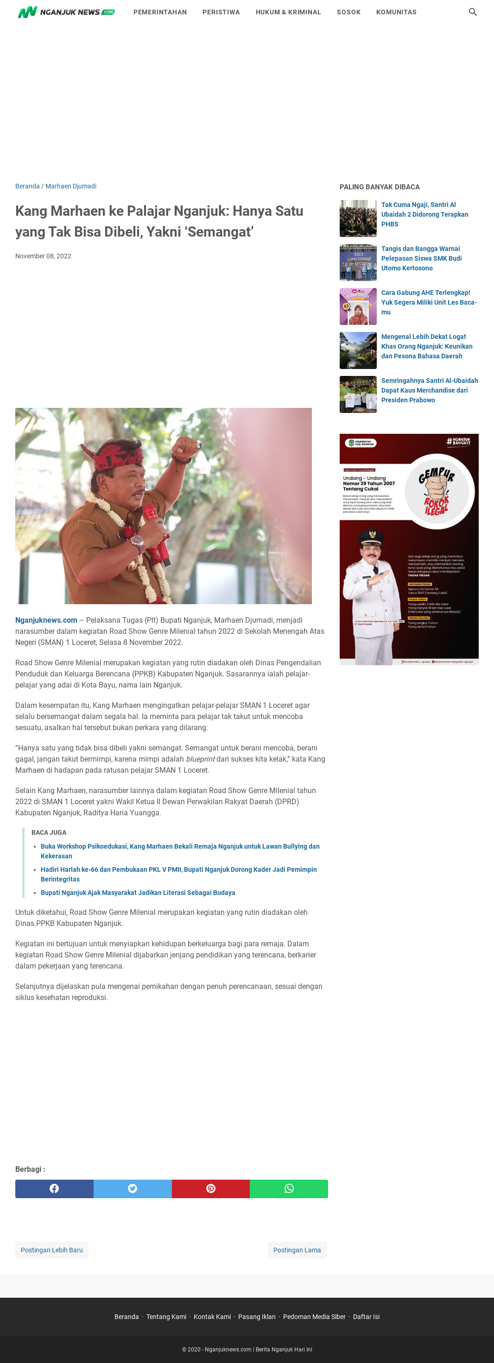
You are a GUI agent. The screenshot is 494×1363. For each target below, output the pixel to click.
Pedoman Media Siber (314, 1316)
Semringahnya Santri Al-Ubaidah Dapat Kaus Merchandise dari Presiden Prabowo (429, 390)
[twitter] (133, 1189)
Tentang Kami (166, 1316)
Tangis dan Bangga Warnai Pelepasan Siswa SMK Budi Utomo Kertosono (421, 258)
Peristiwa (221, 12)
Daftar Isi (366, 1316)
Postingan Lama (297, 1250)
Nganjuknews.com (46, 620)
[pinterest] (211, 1189)
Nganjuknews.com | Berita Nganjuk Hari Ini (258, 1349)
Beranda (126, 1316)
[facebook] (54, 1189)
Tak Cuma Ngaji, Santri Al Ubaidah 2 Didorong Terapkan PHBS (425, 214)
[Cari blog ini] (473, 12)
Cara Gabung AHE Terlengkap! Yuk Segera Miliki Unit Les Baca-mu (429, 302)
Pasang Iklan (257, 1316)
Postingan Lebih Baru (52, 1250)
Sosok (349, 12)
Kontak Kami (212, 1316)
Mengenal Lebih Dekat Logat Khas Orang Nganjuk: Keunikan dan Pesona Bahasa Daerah (427, 346)
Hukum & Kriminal (289, 12)
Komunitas (396, 12)
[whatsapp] (289, 1189)
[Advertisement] (247, 103)
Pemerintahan (160, 12)
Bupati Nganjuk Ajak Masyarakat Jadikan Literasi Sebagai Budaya (138, 892)
